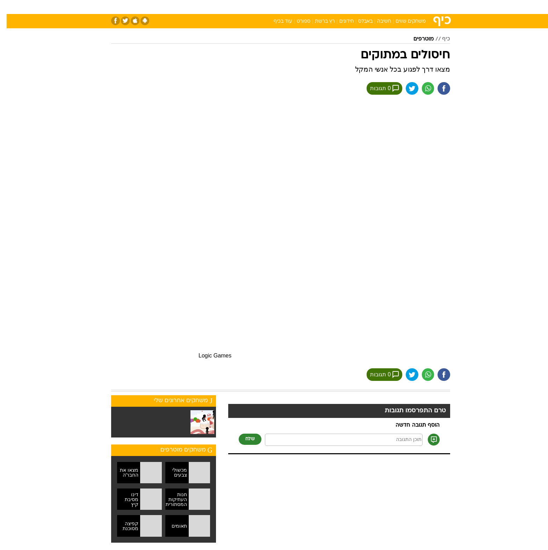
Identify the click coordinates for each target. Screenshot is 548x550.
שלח (243, 439)
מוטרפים (417, 39)
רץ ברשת (318, 21)
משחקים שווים (404, 21)
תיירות (246, 6)
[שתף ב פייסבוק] (437, 88)
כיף (439, 39)
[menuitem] (393, 7)
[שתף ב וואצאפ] (421, 88)
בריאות (270, 6)
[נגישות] (9, 7)
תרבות (351, 6)
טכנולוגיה (219, 6)
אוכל (291, 6)
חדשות (398, 6)
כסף (310, 6)
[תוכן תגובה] (337, 440)
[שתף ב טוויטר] (405, 88)
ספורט (374, 6)
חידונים (340, 21)
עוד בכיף (276, 21)
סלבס (329, 6)
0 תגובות (377, 88)
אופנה (194, 6)
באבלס (359, 21)
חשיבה (377, 21)
